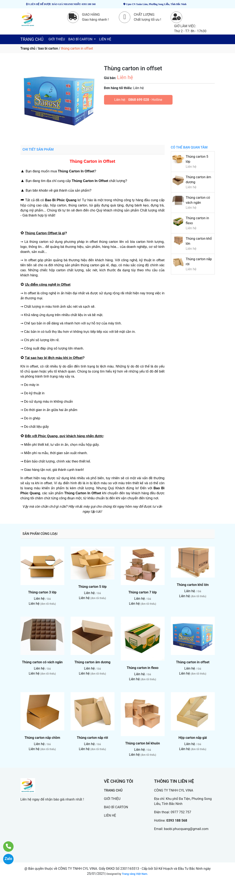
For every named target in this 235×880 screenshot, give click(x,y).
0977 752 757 (181, 812)
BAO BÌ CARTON (80, 39)
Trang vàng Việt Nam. (135, 873)
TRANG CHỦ (31, 39)
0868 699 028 (138, 100)
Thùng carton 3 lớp (42, 592)
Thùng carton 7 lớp (142, 592)
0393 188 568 (176, 820)
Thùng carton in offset (193, 662)
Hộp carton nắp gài (193, 738)
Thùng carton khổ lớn (193, 585)
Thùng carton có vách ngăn (42, 662)
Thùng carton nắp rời (92, 738)
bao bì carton (48, 48)
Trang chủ (27, 48)
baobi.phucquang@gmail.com (186, 829)
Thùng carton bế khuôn (142, 743)
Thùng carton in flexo (142, 668)
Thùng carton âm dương (92, 662)
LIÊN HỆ (105, 39)
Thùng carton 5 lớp (92, 587)
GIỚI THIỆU (56, 39)
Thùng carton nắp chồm (42, 738)
